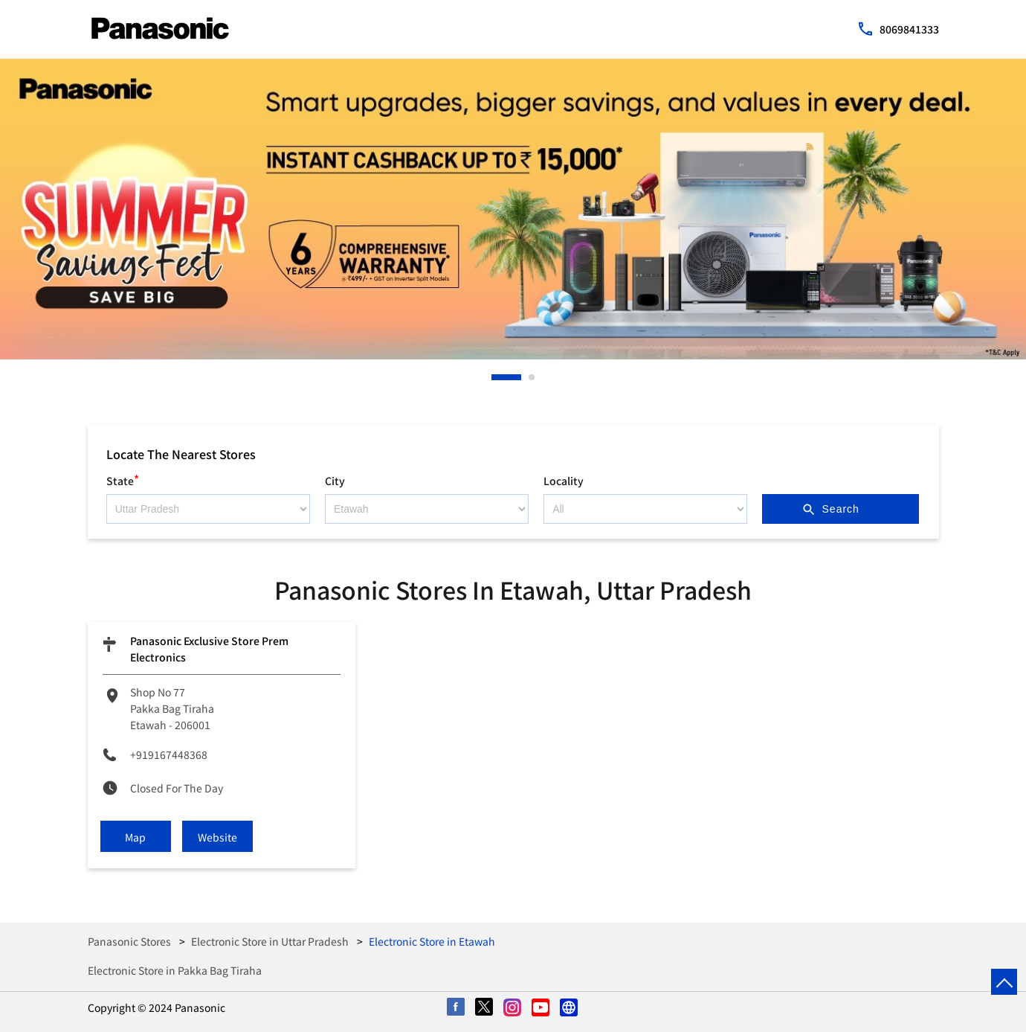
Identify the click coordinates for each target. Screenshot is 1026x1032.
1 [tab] (495, 377)
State (122, 479)
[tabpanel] (513, 209)
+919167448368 (168, 754)
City (335, 481)
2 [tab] (532, 377)
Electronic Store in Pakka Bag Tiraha (175, 970)
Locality (563, 481)
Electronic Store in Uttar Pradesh (270, 941)
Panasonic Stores (130, 941)
